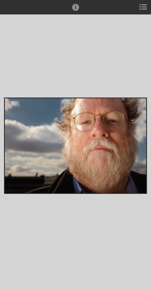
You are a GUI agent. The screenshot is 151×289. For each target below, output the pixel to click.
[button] (76, 11)
